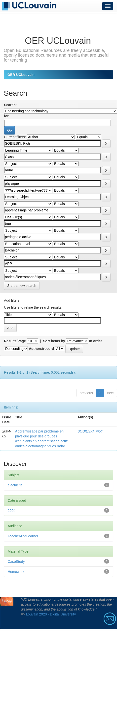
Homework (16, 572)
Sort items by (54, 341)
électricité (15, 485)
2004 (11, 511)
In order (95, 341)
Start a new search (21, 286)
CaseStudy (16, 562)
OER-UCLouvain (21, 75)
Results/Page (15, 341)
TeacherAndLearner (23, 536)
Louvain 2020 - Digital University (51, 614)
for (6, 116)
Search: (10, 105)
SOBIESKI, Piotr (90, 431)
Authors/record (41, 349)
